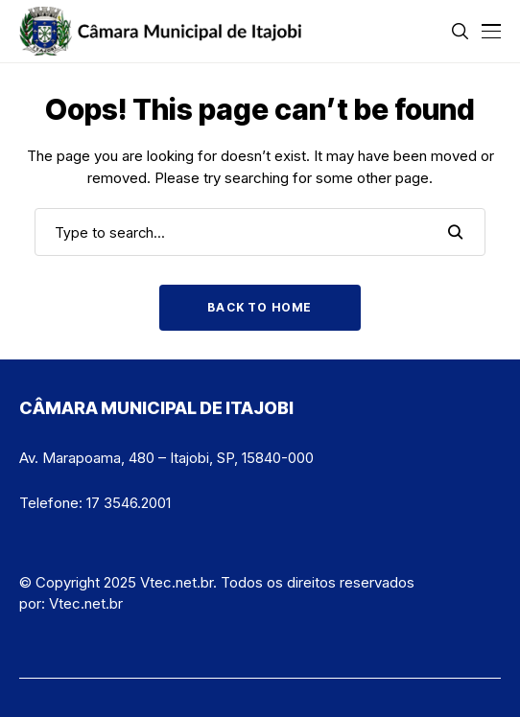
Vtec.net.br (86, 603)
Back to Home (259, 307)
